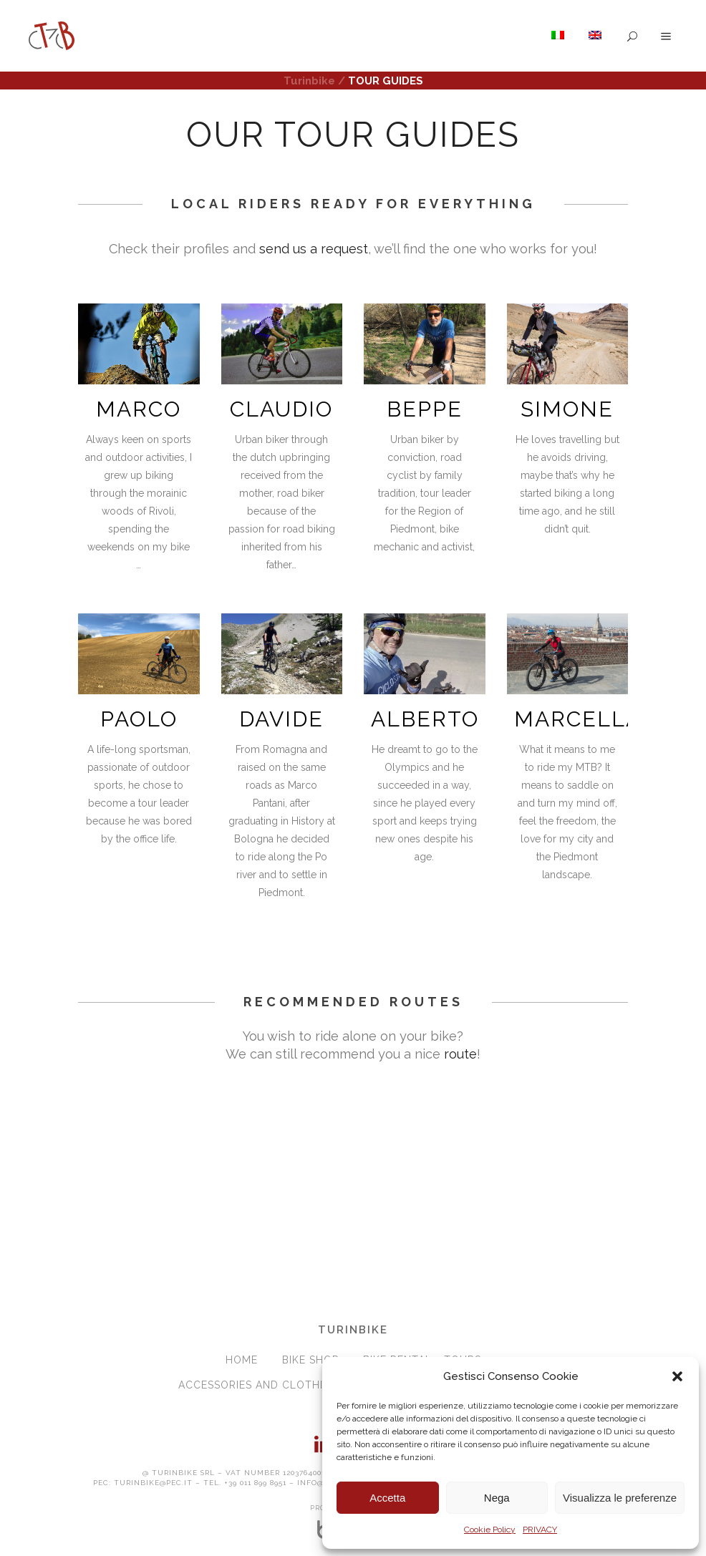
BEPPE (425, 409)
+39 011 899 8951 (255, 1483)
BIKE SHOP (310, 1360)
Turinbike (309, 80)
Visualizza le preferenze (620, 1498)
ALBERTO (425, 718)
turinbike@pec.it (153, 1483)
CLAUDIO (281, 409)
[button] (677, 1376)
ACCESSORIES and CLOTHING (258, 1385)
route (460, 1053)
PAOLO (139, 718)
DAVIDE (281, 718)
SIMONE (567, 409)
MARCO (138, 409)
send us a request (313, 248)
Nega (497, 1498)
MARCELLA (578, 718)
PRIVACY (540, 1530)
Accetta (387, 1498)
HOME (242, 1360)
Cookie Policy (490, 1530)
